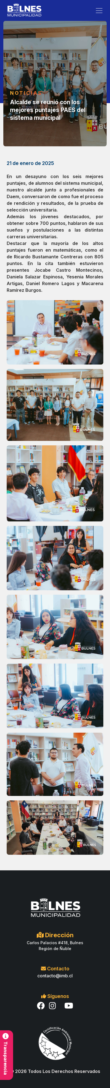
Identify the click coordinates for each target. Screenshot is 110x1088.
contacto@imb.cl (55, 975)
